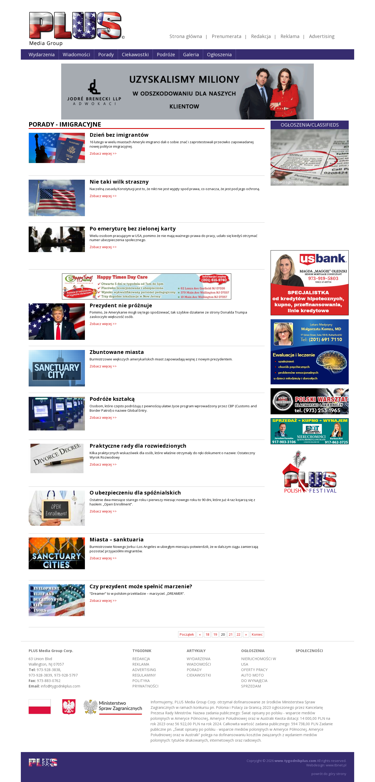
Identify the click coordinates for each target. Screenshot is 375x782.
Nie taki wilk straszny (119, 181)
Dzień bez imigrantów (119, 134)
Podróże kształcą (112, 398)
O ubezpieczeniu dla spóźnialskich (135, 492)
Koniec (257, 634)
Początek (187, 634)
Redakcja (261, 36)
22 (238, 634)
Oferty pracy (254, 669)
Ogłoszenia (219, 54)
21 (231, 634)
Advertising (327, 36)
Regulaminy (144, 675)
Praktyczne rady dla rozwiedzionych (138, 445)
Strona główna (186, 36)
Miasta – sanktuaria (117, 539)
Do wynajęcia (254, 680)
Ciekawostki (135, 54)
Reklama (289, 36)
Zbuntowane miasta (117, 351)
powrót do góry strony (328, 773)
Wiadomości (76, 54)
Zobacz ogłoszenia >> (290, 182)
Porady (106, 54)
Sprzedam (251, 686)
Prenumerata (226, 36)
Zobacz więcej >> (103, 153)
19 (215, 634)
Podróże (166, 54)
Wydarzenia (42, 54)
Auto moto (252, 675)
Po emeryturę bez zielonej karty (133, 228)
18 (207, 634)
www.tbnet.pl (336, 765)
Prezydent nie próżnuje (121, 305)
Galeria (191, 54)
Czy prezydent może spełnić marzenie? (141, 586)
